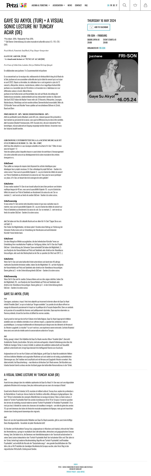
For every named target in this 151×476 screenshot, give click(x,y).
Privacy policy (71, 472)
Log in (75, 464)
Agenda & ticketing (41, 5)
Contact (78, 5)
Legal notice (80, 472)
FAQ (86, 5)
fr (111, 5)
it (116, 5)
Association (59, 5)
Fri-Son (102, 47)
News (70, 5)
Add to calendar (98, 27)
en (108, 5)
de (114, 5)
